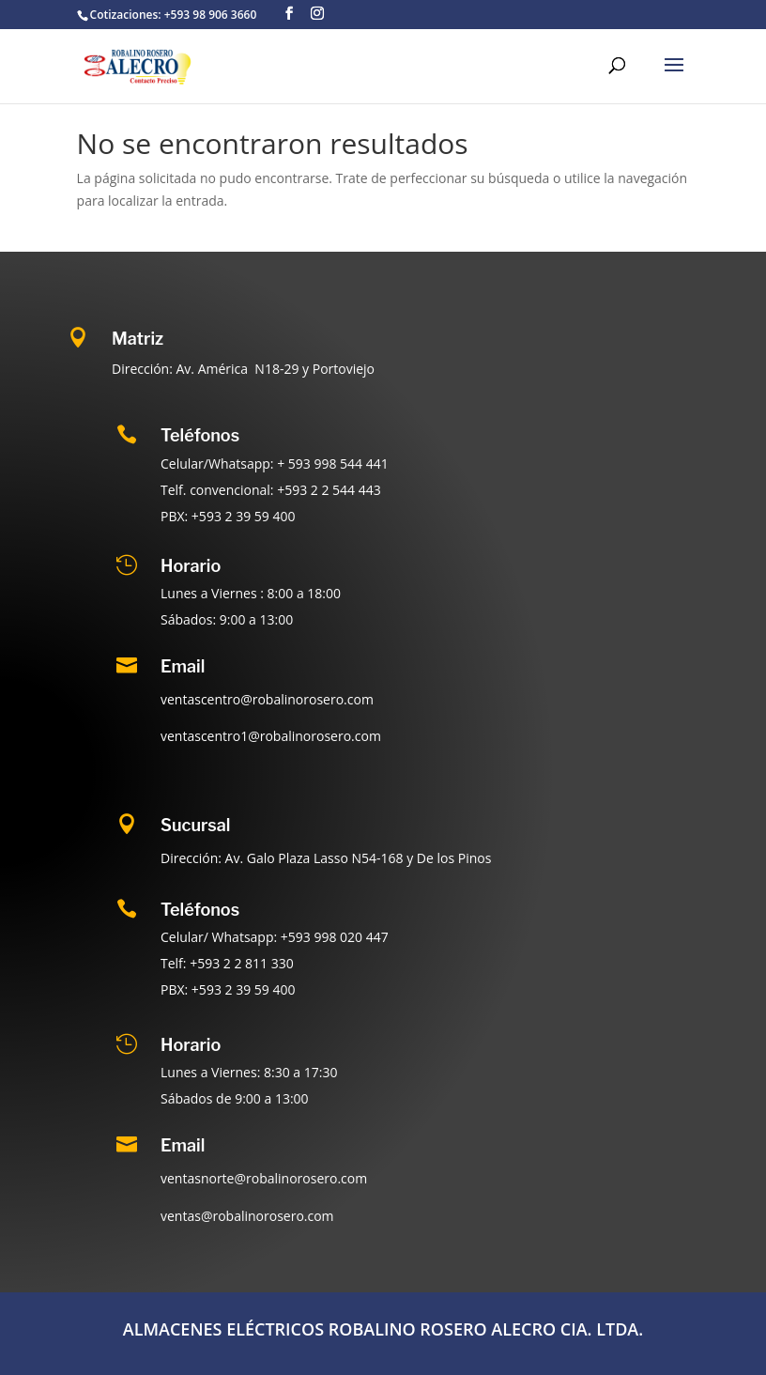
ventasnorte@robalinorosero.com (264, 1178)
